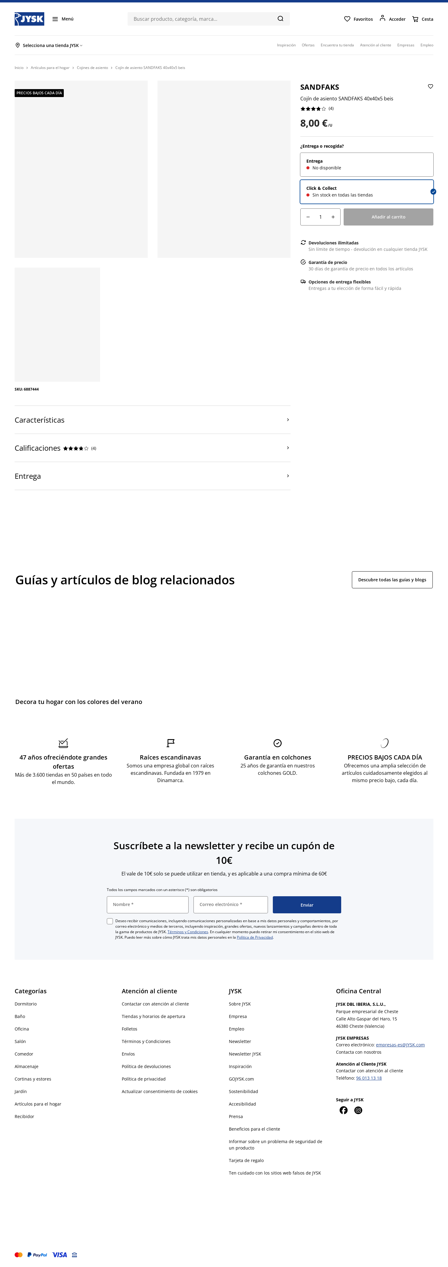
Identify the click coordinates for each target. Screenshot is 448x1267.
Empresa (238, 1016)
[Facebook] (343, 1110)
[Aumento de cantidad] (333, 217)
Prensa (236, 1116)
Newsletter (240, 1041)
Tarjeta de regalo (246, 1160)
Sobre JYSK (240, 1004)
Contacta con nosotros (358, 1052)
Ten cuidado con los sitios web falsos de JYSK (275, 1173)
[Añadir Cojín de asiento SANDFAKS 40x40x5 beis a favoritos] (429, 91)
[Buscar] (280, 18)
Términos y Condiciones (188, 931)
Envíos (128, 1054)
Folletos (129, 1029)
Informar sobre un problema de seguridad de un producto (275, 1145)
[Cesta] (422, 18)
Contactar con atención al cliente (155, 1004)
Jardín (21, 1091)
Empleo (236, 1029)
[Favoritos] (358, 18)
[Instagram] (358, 1110)
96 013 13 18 (369, 1078)
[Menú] (63, 18)
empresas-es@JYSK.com (400, 1045)
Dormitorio (26, 1004)
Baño (20, 1016)
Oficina (22, 1029)
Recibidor (24, 1116)
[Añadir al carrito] (388, 217)
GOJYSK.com (241, 1079)
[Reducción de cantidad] (308, 217)
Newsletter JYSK (245, 1054)
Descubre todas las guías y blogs (392, 580)
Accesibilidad (242, 1104)
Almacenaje (26, 1066)
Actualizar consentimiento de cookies (160, 1091)
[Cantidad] (320, 217)
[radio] (366, 164)
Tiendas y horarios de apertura (153, 1016)
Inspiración (240, 1066)
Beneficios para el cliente (254, 1129)
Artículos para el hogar (38, 1104)
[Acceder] (392, 19)
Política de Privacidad (255, 937)
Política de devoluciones (146, 1066)
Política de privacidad (144, 1079)
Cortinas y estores (33, 1079)
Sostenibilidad (243, 1091)
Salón (20, 1041)
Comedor (24, 1054)
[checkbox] (110, 921)
